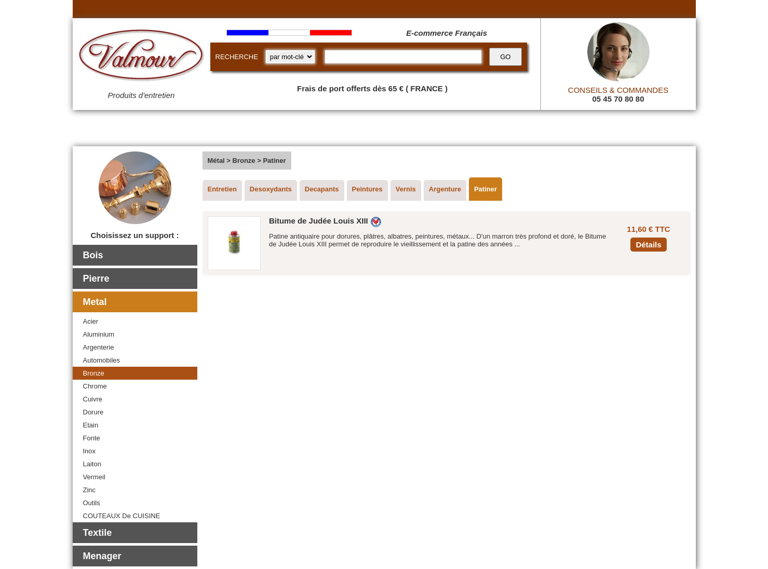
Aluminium (99, 334)
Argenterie (98, 347)
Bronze (93, 373)
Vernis (406, 189)
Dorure (93, 412)
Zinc (89, 490)
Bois (93, 255)
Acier (91, 321)
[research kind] (290, 56)
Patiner (485, 189)
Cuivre (93, 399)
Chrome (95, 386)
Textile (97, 533)
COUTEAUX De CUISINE (121, 516)
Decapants (322, 189)
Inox (89, 451)
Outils (91, 503)
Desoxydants (271, 189)
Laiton (92, 464)
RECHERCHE (236, 57)
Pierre (96, 278)
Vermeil (94, 477)
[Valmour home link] (141, 57)
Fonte (91, 438)
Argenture (445, 189)
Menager (102, 556)
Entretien (222, 189)
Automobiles (101, 360)
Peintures (367, 189)
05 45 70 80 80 (618, 98)
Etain (91, 425)
